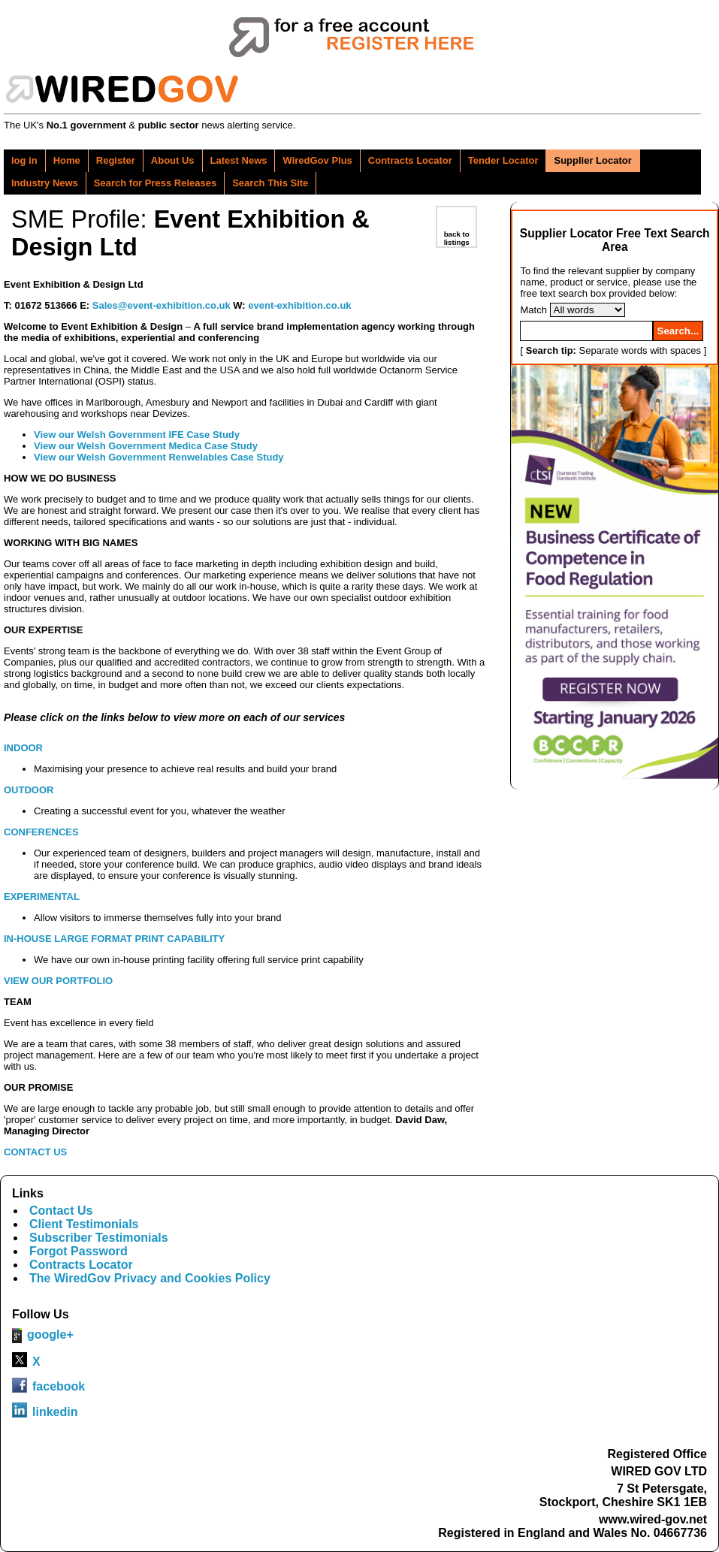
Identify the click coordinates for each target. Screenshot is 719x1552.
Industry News (44, 183)
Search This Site (270, 183)
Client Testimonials (84, 1224)
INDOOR (23, 747)
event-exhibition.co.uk (299, 305)
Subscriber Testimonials (98, 1237)
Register (115, 160)
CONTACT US (35, 1152)
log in (24, 160)
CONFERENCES (41, 832)
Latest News (238, 160)
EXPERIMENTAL (42, 896)
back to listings (457, 238)
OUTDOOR (28, 790)
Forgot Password (78, 1251)
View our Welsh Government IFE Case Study (137, 434)
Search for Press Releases (155, 183)
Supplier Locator (592, 160)
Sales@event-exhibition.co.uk (161, 305)
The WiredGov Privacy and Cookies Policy (149, 1278)
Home (66, 160)
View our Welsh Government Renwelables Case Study (159, 457)
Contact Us (60, 1210)
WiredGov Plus (317, 160)
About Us (173, 160)
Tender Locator (503, 160)
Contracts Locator (410, 160)
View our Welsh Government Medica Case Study (146, 445)
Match (533, 310)
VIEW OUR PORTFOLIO (58, 980)
